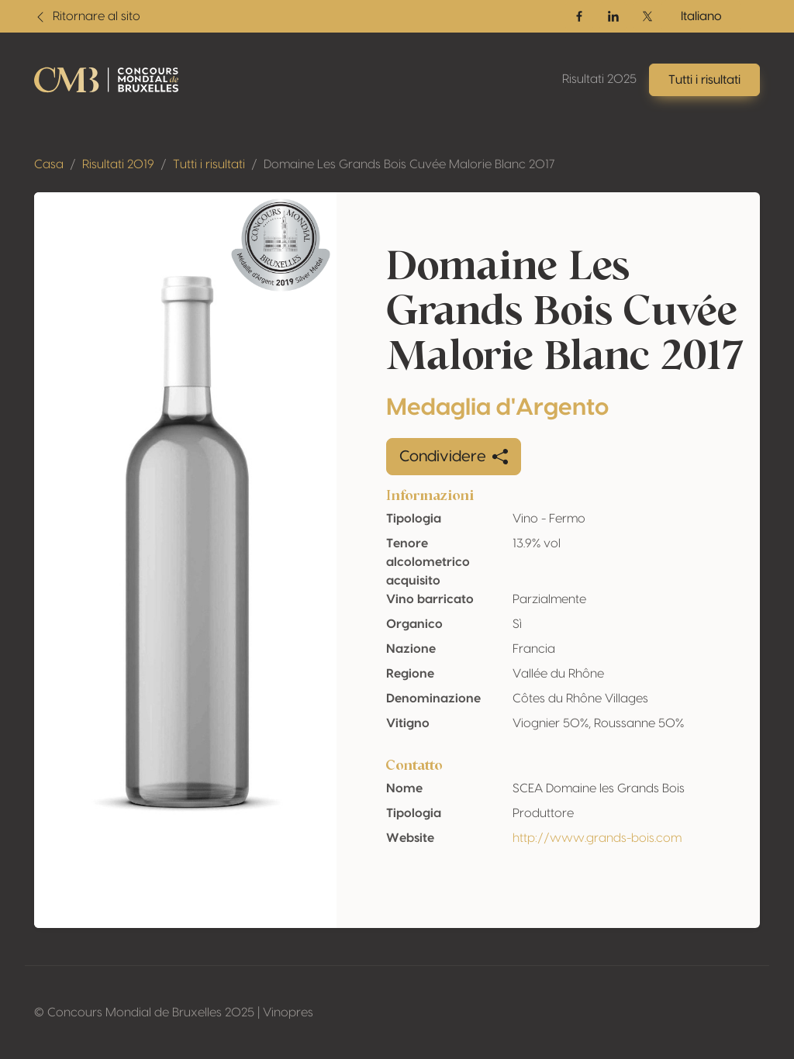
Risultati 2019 (118, 164)
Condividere (453, 456)
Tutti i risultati (209, 164)
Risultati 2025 (599, 79)
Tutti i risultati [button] (704, 80)
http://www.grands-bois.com (597, 838)
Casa (49, 164)
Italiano (701, 16)
